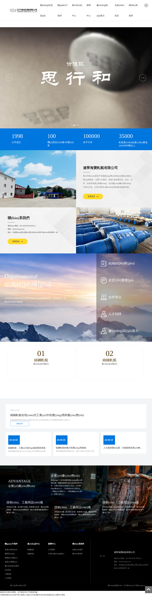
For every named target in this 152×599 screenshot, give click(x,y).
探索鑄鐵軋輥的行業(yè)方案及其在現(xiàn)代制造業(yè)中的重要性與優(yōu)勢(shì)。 (40, 420)
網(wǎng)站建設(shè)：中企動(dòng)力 (121, 588)
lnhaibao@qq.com (18, 229)
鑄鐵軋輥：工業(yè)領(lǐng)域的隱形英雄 (27, 449)
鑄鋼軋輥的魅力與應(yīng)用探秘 (72, 449)
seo (144, 588)
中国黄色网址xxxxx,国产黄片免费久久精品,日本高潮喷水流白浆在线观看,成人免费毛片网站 (32, 598)
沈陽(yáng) (139, 588)
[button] (73, 125)
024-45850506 (24, 226)
